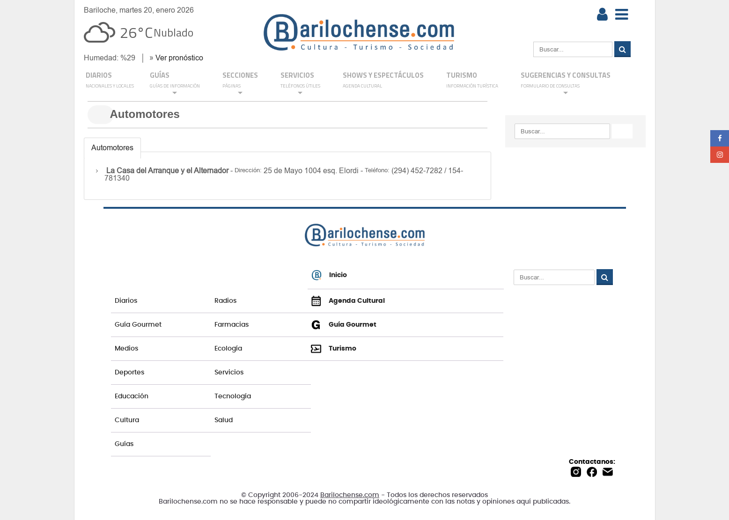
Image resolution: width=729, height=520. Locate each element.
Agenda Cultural (348, 301)
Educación (131, 396)
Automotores (112, 148)
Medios (126, 348)
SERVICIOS (300, 83)
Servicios (228, 372)
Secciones (240, 83)
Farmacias (231, 325)
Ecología (228, 348)
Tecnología (232, 396)
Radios (225, 301)
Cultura (127, 420)
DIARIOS (110, 80)
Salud (223, 420)
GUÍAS (175, 83)
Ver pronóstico (179, 58)
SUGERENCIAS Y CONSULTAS (566, 83)
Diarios (126, 301)
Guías (124, 444)
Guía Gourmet (138, 325)
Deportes (129, 372)
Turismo (472, 80)
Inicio (329, 275)
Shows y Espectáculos (383, 80)
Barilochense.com (349, 495)
